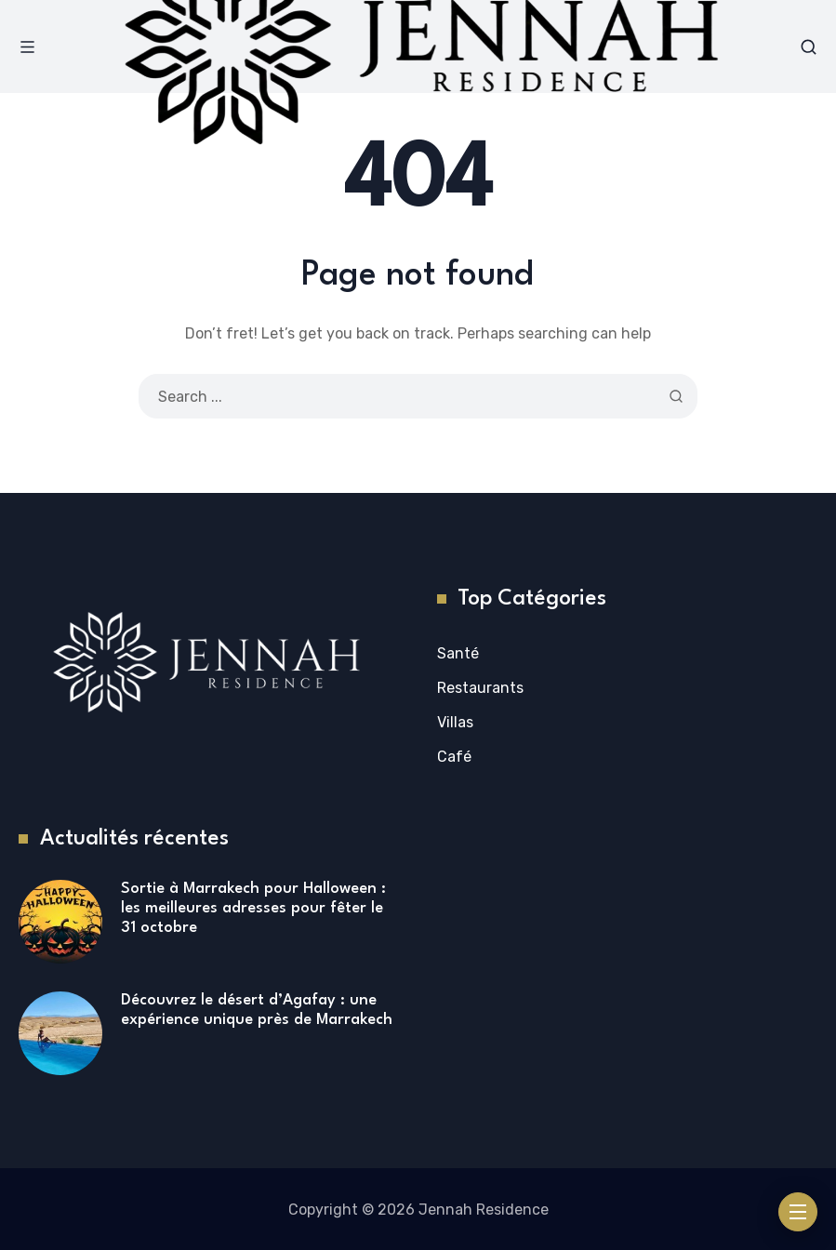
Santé (458, 653)
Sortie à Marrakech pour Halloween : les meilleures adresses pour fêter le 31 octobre (253, 908)
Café (454, 756)
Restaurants (480, 688)
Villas (455, 722)
